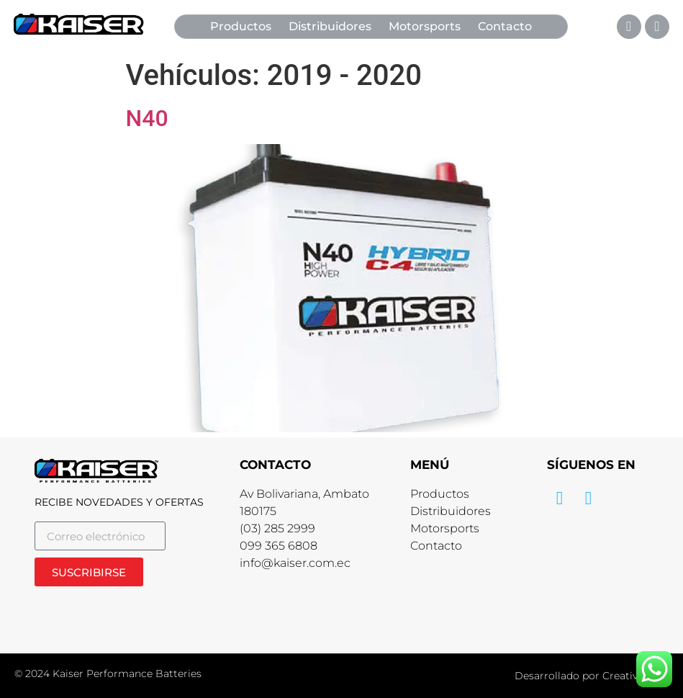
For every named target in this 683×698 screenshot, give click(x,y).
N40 (147, 118)
